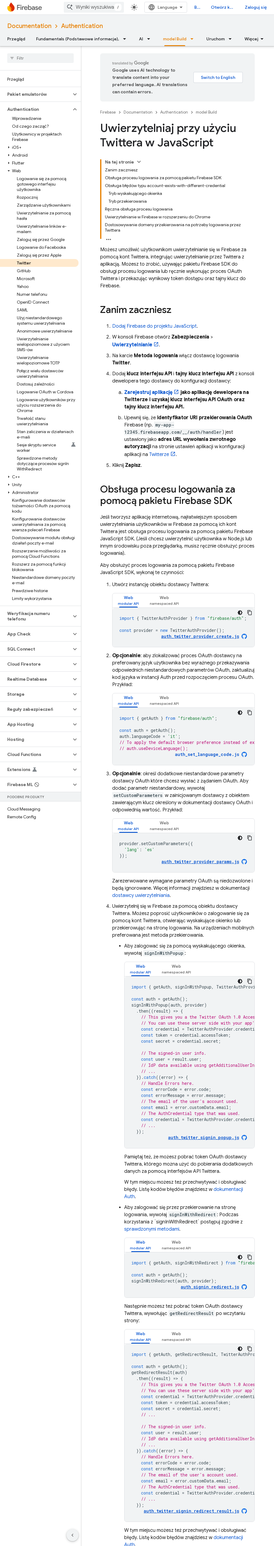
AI (141, 39)
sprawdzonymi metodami (151, 1229)
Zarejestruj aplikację (148, 392)
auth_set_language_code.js (207, 754)
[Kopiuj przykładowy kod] (249, 612)
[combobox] (94, 7)
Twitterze (159, 454)
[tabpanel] (183, 627)
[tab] (128, 600)
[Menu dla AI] (150, 39)
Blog (198, 7)
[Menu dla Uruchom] (232, 39)
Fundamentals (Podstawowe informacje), (77, 39)
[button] (35, 94)
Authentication (82, 26)
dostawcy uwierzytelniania (141, 895)
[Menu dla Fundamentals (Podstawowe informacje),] (126, 39)
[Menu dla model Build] (193, 39)
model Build (206, 112)
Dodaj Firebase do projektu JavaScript (154, 326)
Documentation (29, 26)
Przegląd (16, 39)
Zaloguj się (256, 7)
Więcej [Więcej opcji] (251, 39)
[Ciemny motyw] (240, 612)
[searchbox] (40, 58)
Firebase (108, 112)
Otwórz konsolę (224, 7)
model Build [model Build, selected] (174, 39)
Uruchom (215, 39)
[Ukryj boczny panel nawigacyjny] (72, 1535)
